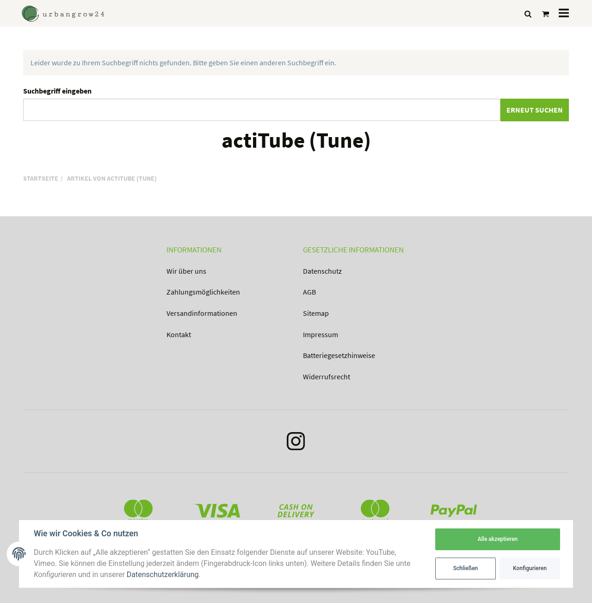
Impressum (320, 334)
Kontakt (178, 334)
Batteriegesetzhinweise (339, 355)
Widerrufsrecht (326, 376)
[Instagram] (296, 443)
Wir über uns (186, 271)
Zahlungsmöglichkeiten (203, 291)
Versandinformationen (201, 313)
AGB (309, 291)
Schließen (465, 568)
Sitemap (316, 313)
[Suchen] (527, 13)
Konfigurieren (530, 568)
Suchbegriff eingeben (57, 90)
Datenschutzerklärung (163, 574)
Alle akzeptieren (498, 539)
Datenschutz (322, 271)
